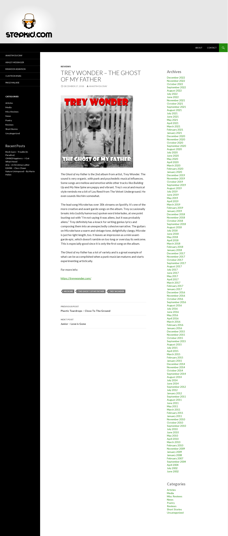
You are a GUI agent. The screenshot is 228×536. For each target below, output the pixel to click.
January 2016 (174, 328)
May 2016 (172, 315)
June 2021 (173, 116)
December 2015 (176, 331)
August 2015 (174, 344)
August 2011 (174, 399)
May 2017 (172, 276)
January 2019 (174, 210)
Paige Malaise (12, 82)
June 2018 (173, 233)
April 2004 (172, 464)
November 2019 (176, 178)
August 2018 (174, 227)
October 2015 (175, 337)
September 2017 (176, 263)
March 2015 (173, 354)
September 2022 (176, 87)
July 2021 (172, 113)
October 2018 (175, 220)
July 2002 (172, 468)
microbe (68, 291)
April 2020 (172, 162)
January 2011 (174, 416)
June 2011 (173, 403)
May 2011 (172, 406)
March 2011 (173, 409)
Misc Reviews (174, 496)
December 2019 (176, 175)
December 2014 (176, 363)
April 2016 (172, 318)
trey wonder (116, 291)
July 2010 (172, 429)
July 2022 (172, 93)
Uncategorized (175, 512)
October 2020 (175, 142)
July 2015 (172, 347)
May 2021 (172, 119)
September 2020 (176, 145)
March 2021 (173, 126)
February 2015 (175, 357)
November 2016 (176, 295)
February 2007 (175, 458)
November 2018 (176, 217)
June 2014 (173, 383)
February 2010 (175, 445)
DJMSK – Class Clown (15, 168)
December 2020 (176, 136)
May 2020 (172, 158)
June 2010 (173, 432)
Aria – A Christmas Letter (17, 164)
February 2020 (175, 168)
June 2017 (173, 272)
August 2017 (174, 266)
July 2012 (172, 390)
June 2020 (173, 155)
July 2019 (172, 191)
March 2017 (173, 282)
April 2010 (172, 438)
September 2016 (176, 302)
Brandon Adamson (15, 69)
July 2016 (172, 308)
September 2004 (176, 461)
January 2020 (174, 171)
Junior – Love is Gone (103, 321)
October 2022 (175, 84)
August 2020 (174, 149)
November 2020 (176, 139)
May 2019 (172, 197)
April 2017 (172, 279)
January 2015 (174, 360)
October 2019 (175, 181)
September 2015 (176, 341)
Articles (171, 489)
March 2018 (173, 243)
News (170, 499)
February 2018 (175, 246)
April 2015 (172, 350)
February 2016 (175, 324)
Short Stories (174, 509)
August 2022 (174, 90)
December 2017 (176, 253)
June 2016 (173, 311)
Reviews (66, 66)
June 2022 (173, 97)
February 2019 (175, 207)
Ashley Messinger (14, 62)
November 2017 (176, 256)
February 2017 (175, 285)
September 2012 (176, 386)
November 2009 (176, 448)
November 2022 (176, 80)
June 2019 (173, 194)
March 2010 (173, 442)
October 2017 (175, 259)
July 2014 (172, 380)
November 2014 (176, 367)
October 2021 (175, 103)
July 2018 (172, 230)
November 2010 (176, 419)
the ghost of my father (91, 291)
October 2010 (175, 422)
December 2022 (176, 77)
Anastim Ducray (98, 86)
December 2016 (176, 292)
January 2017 (174, 289)
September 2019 (176, 184)
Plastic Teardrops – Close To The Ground (103, 308)
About (198, 47)
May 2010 (172, 435)
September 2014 (176, 373)
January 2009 (174, 451)
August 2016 (174, 305)
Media (170, 493)
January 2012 (174, 393)
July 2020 (172, 152)
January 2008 (174, 455)
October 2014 (175, 370)
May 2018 (172, 237)
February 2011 (175, 412)
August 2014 (174, 376)
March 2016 (173, 321)
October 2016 (175, 298)
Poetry (171, 502)
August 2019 (174, 188)
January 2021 (174, 132)
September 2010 (176, 425)
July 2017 (172, 269)
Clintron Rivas (13, 76)
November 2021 (176, 100)
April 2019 (172, 201)
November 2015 (176, 334)
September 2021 (176, 106)
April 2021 (172, 123)
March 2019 (173, 204)
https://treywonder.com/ (76, 278)
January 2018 (174, 250)
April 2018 (172, 240)
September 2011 (176, 396)
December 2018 (176, 214)
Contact (212, 47)
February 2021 (175, 129)
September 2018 (176, 224)
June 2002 (173, 471)
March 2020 (173, 165)
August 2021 (174, 110)
